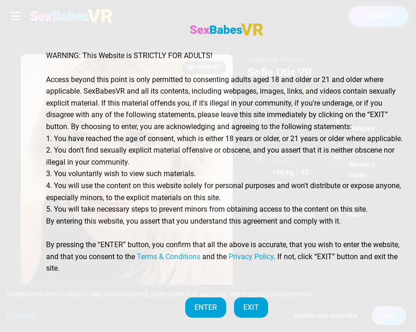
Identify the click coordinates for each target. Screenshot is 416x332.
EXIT (251, 307)
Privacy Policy (251, 256)
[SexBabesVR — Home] (227, 29)
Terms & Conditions (168, 256)
